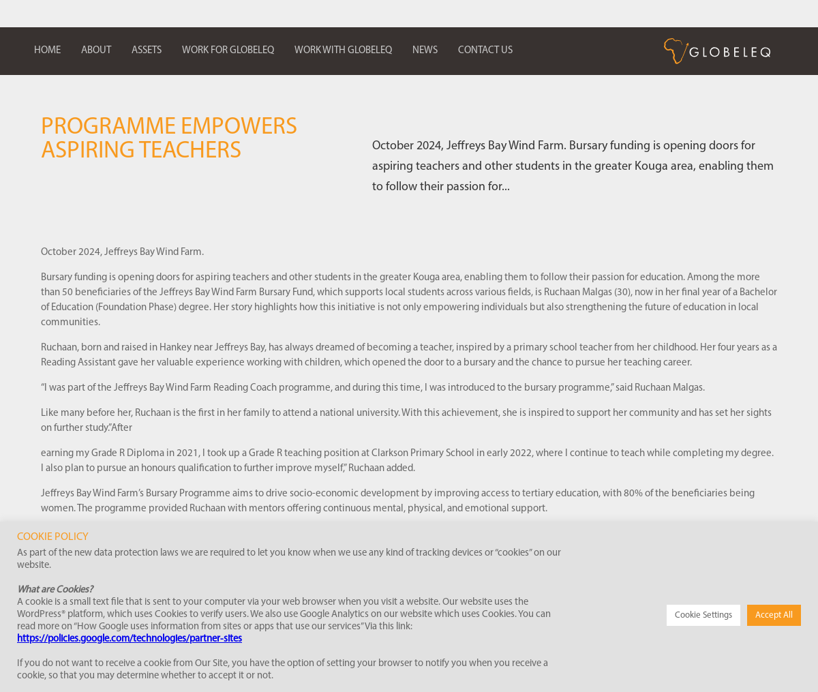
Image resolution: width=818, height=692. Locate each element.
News (425, 51)
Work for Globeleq (228, 51)
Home (47, 51)
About (96, 51)
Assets (147, 51)
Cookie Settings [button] (703, 615)
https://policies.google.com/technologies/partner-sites (129, 639)
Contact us (485, 51)
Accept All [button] (774, 615)
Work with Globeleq (343, 51)
